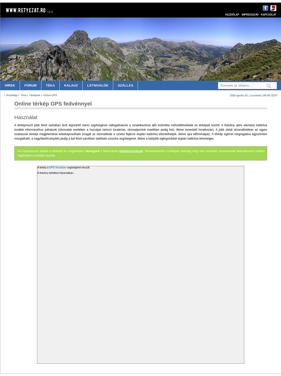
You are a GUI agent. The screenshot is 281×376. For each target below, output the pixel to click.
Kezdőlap (232, 14)
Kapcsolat (268, 14)
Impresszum (250, 14)
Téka (50, 85)
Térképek (34, 95)
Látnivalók (98, 85)
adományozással (131, 151)
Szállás (125, 85)
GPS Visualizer (57, 167)
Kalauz (71, 85)
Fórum (30, 85)
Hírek (10, 85)
